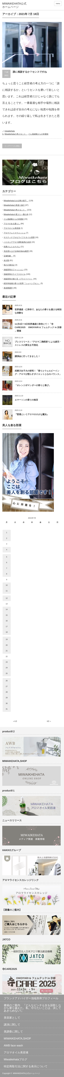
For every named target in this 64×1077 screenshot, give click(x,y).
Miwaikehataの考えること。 (16, 134)
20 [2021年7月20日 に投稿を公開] (7, 645)
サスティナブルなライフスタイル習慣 (19, 237)
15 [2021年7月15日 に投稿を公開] (7, 615)
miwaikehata (10, 131)
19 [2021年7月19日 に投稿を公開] (7, 639)
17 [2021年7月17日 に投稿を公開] (7, 626)
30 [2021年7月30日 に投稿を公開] (7, 703)
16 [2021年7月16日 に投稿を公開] (7, 621)
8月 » (49, 721)
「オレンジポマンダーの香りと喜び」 (33, 385)
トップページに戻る (12, 146)
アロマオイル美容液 (12, 228)
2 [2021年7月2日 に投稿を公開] (6, 538)
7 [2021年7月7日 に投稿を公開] (6, 568)
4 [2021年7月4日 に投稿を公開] (6, 550)
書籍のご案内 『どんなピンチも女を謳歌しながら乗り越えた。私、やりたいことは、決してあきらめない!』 (32, 1008)
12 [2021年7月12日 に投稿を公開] (7, 598)
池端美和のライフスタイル (14, 274)
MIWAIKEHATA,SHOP (17, 1038)
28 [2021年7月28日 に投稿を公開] (7, 692)
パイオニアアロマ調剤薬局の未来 (17, 242)
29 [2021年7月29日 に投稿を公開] (7, 698)
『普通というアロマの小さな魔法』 (32, 414)
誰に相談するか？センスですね (30, 72)
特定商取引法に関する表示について (25, 1066)
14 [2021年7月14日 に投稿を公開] (7, 609)
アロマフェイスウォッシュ (14, 233)
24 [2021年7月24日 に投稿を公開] (7, 668)
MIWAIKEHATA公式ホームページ (26, 1073)
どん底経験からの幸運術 (38, 134)
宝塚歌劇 (8, 256)
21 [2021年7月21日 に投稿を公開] (7, 651)
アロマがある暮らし (12, 224)
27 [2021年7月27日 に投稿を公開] (7, 686)
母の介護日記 (9, 265)
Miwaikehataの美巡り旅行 (14, 205)
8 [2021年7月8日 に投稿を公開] (6, 574)
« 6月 (15, 721)
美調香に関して (13, 1031)
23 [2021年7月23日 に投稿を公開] (7, 662)
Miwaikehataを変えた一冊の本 (16, 214)
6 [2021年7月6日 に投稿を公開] (6, 562)
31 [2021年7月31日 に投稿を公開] (7, 709)
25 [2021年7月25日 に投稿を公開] (7, 673)
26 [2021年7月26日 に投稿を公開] (7, 681)
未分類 (6, 260)
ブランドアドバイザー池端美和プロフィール (31, 998)
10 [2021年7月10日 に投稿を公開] (7, 585)
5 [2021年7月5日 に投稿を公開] (6, 557)
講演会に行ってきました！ (27, 356)
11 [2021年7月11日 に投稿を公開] (7, 591)
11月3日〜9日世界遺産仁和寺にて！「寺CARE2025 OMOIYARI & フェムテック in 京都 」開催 (38, 327)
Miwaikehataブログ (15, 1059)
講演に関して (12, 1024)
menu (58, 3)
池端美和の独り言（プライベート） (18, 279)
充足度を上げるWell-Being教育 (16, 251)
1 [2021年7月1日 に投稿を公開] (6, 532)
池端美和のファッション (14, 270)
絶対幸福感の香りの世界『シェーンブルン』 (22, 283)
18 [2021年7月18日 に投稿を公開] (7, 632)
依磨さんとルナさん (12, 247)
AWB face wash (13, 1045)
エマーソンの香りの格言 (26, 400)
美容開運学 (8, 288)
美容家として (12, 1017)
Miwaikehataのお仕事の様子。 (16, 201)
